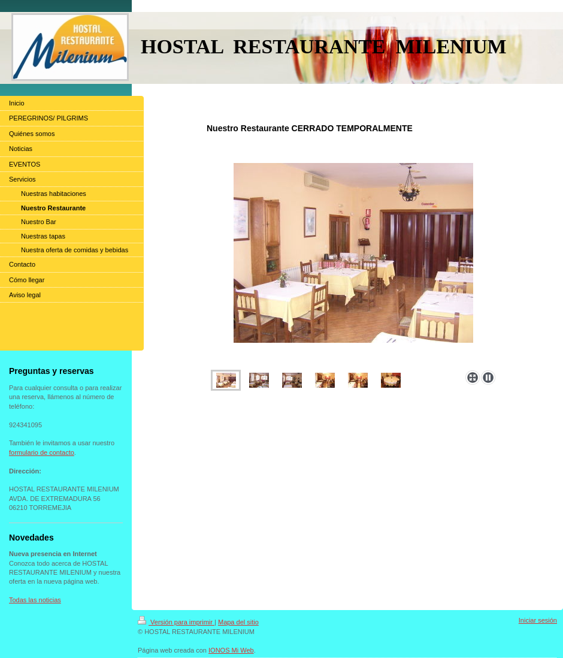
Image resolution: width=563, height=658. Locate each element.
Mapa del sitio (238, 622)
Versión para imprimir (176, 622)
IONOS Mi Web (231, 650)
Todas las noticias (35, 599)
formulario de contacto (41, 452)
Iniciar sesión (538, 620)
